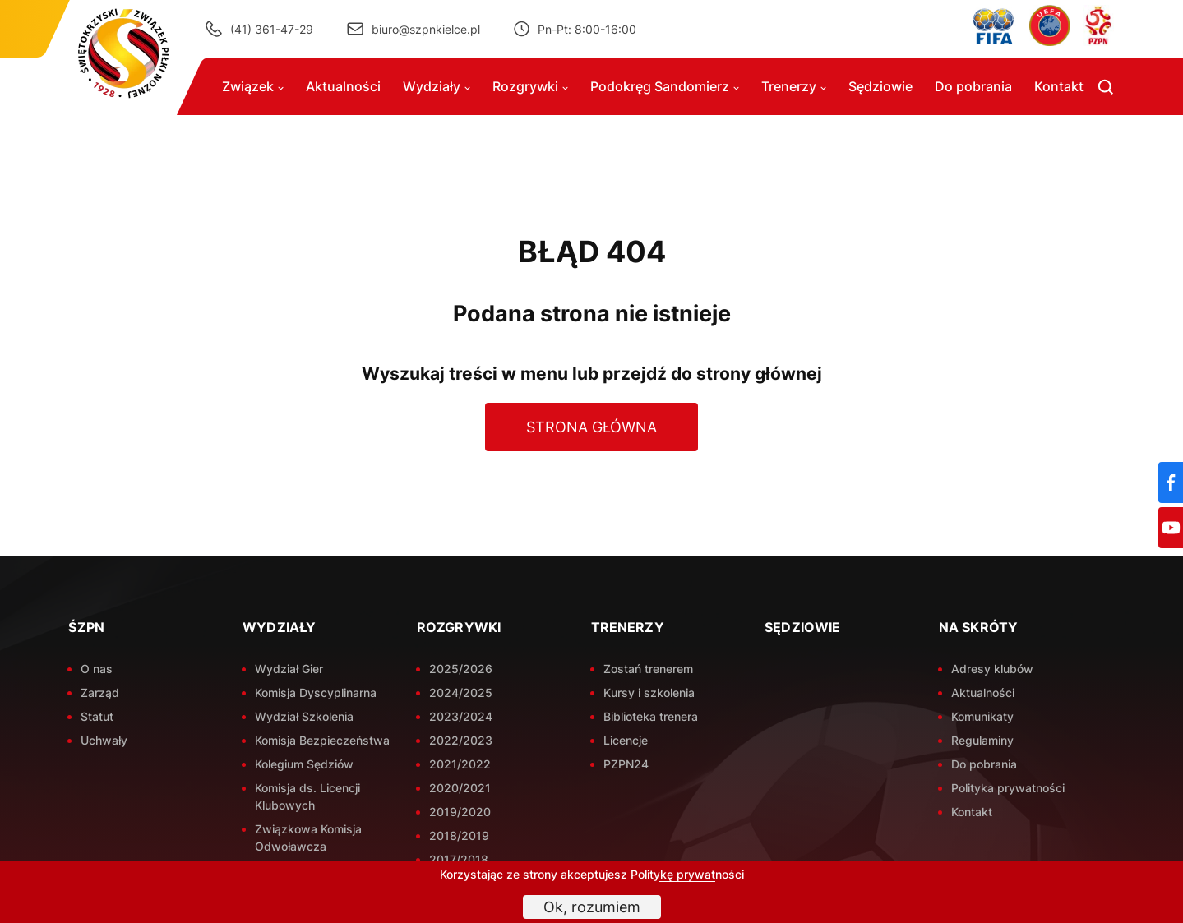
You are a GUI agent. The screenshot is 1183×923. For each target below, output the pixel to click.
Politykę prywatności (687, 874)
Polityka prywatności (1008, 788)
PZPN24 (626, 764)
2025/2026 (460, 669)
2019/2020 (460, 812)
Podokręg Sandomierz (664, 86)
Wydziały (436, 86)
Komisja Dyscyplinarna (316, 692)
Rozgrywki (530, 86)
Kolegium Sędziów (304, 764)
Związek (253, 86)
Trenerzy (793, 86)
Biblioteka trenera (650, 716)
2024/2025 (460, 692)
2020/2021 (460, 788)
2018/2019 (459, 835)
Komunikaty (982, 716)
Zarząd (100, 692)
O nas (97, 669)
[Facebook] (1170, 482)
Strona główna (591, 427)
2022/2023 (460, 740)
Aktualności (343, 86)
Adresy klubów (992, 669)
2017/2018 (458, 859)
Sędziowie (880, 86)
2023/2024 (460, 716)
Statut (97, 716)
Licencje (625, 740)
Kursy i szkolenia (649, 692)
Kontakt (1059, 86)
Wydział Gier (289, 669)
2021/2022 (460, 764)
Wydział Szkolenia (304, 716)
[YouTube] (1170, 527)
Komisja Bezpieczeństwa (322, 740)
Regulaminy (982, 740)
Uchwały (104, 740)
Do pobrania (973, 86)
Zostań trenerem (648, 669)
